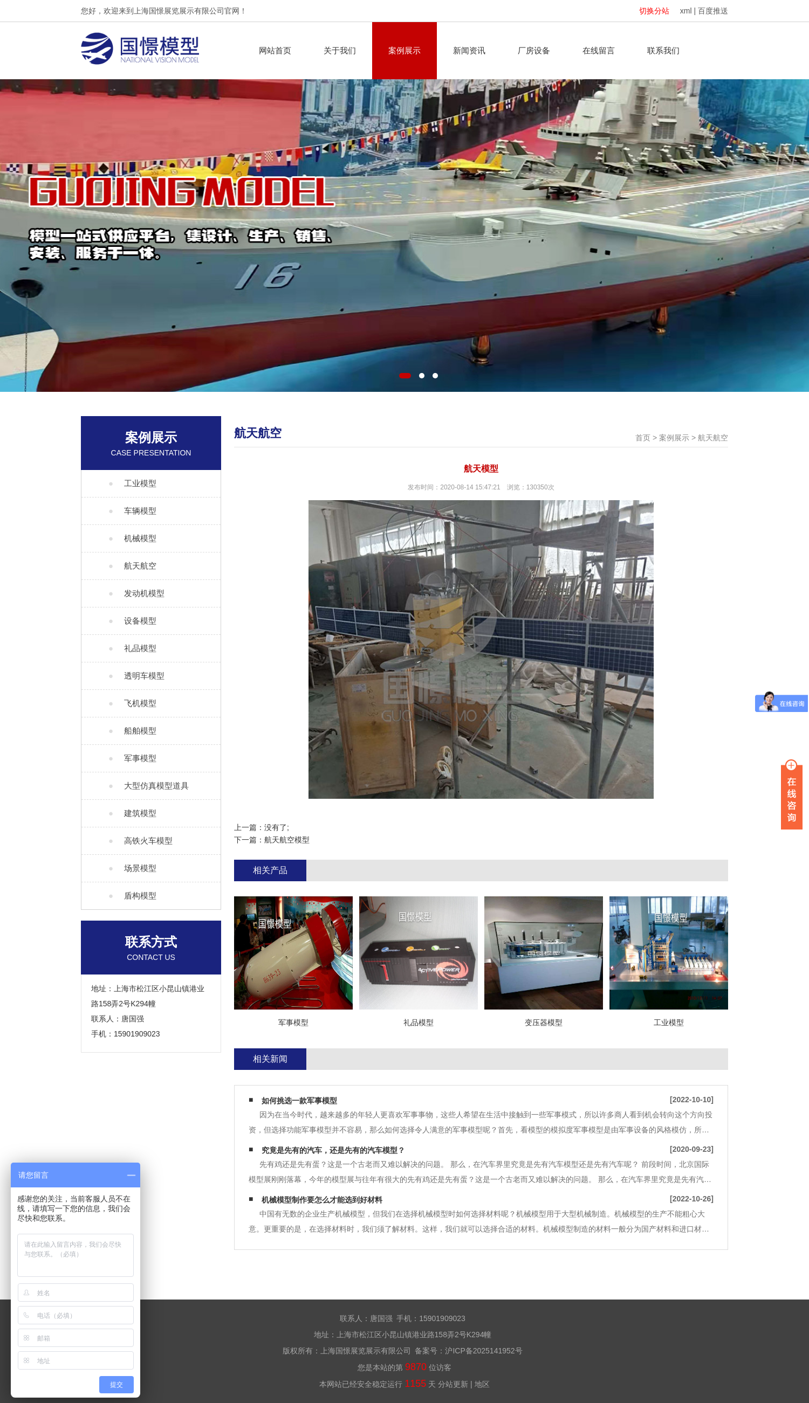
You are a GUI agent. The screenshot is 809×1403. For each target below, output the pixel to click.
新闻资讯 (469, 50)
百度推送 (713, 10)
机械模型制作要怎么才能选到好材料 (322, 1199)
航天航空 (713, 437)
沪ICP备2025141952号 (483, 1350)
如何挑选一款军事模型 (299, 1100)
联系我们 (663, 50)
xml (686, 10)
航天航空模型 (287, 839)
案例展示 (404, 50)
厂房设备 (534, 50)
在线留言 (598, 50)
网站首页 (275, 50)
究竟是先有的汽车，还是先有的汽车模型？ (333, 1150)
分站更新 (453, 1384)
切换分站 (654, 10)
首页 (642, 437)
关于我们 (340, 50)
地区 (482, 1384)
